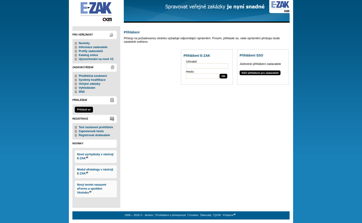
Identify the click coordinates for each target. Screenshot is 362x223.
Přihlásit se (84, 109)
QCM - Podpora (223, 215)
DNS (82, 91)
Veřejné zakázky (89, 83)
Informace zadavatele (93, 47)
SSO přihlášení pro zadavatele (260, 72)
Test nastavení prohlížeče (96, 127)
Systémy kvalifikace (92, 79)
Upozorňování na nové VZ (96, 59)
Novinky (84, 43)
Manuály (206, 215)
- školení (96, 11)
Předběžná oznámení (93, 76)
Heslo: (190, 71)
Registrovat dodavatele (94, 135)
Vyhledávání (87, 87)
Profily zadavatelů (91, 51)
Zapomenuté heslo (91, 131)
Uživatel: (191, 61)
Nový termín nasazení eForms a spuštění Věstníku (91, 188)
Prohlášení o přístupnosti (171, 215)
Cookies (194, 215)
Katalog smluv (88, 55)
